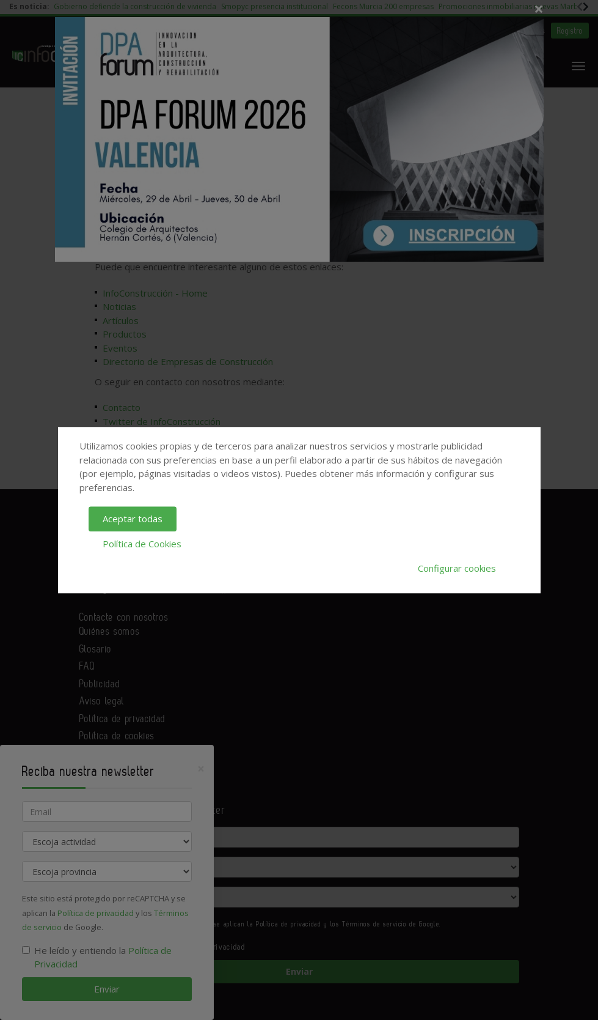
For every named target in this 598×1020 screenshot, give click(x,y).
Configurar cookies (457, 568)
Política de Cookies (142, 544)
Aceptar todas (132, 518)
